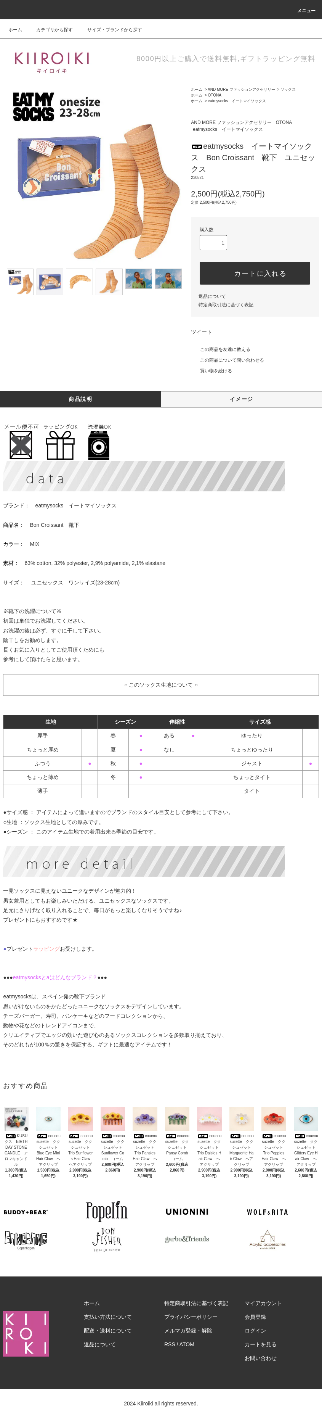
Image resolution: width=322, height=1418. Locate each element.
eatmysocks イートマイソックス (237, 101)
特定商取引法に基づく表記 (226, 304)
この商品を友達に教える (220, 349)
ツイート (201, 332)
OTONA (214, 95)
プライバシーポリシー (191, 1317)
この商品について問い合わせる (227, 360)
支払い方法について (108, 1317)
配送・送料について (108, 1331)
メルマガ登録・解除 (188, 1331)
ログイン (255, 1331)
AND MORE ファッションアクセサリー (241, 89)
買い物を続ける (211, 370)
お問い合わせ (261, 1358)
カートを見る (261, 1344)
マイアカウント (263, 1303)
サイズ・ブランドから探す (110, 29)
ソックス (288, 89)
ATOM (186, 1344)
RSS (169, 1344)
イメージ (241, 399)
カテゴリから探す (50, 29)
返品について (212, 296)
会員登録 (255, 1317)
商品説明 (80, 399)
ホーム (15, 29)
